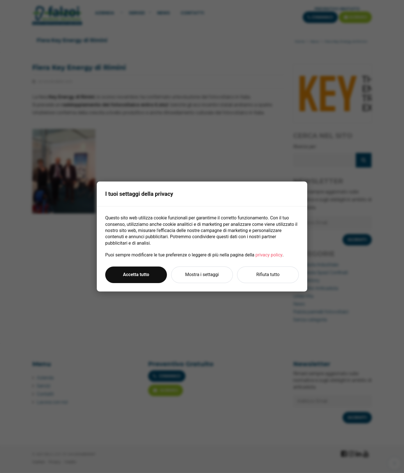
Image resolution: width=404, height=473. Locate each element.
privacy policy (268, 255)
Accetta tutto (136, 274)
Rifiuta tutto (268, 274)
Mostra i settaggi (202, 274)
